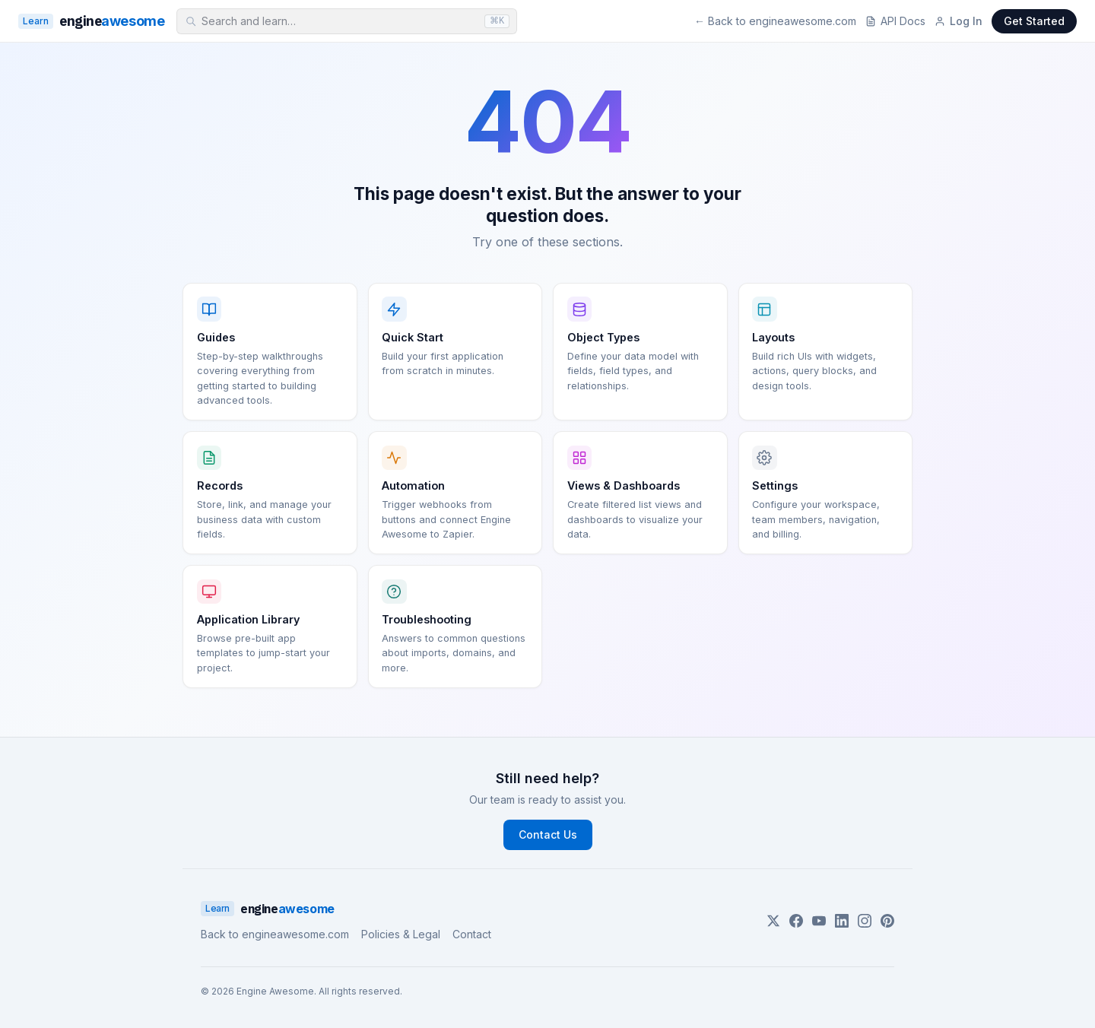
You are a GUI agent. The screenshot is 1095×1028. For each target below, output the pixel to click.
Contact (471, 934)
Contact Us (548, 834)
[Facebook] (796, 921)
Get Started (1034, 20)
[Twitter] (773, 921)
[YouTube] (819, 921)
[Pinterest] (887, 921)
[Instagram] (864, 921)
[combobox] (346, 21)
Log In (958, 20)
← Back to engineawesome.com (775, 20)
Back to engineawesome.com (275, 934)
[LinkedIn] (842, 921)
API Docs (895, 20)
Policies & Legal (400, 934)
